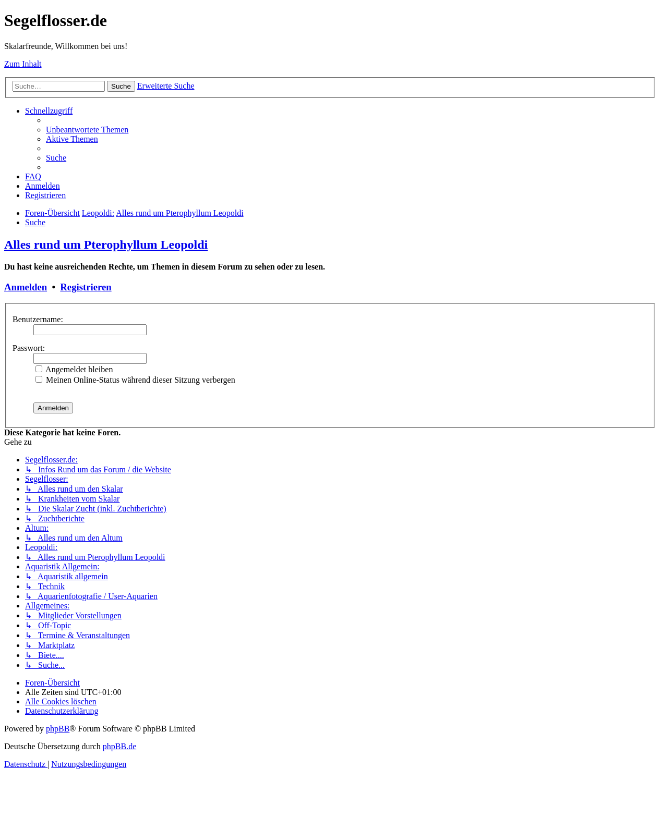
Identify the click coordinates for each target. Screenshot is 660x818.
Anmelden (25, 287)
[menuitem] (87, 129)
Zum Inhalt (23, 63)
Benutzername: (38, 319)
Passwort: (29, 348)
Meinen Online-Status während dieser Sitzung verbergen (135, 379)
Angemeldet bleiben (74, 369)
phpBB (57, 728)
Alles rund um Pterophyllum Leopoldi (106, 244)
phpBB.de (119, 746)
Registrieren (85, 287)
